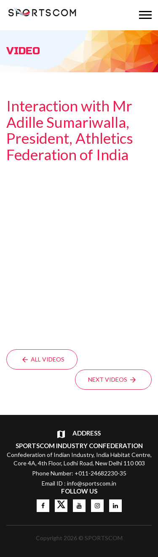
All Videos (43, 359)
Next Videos (112, 379)
